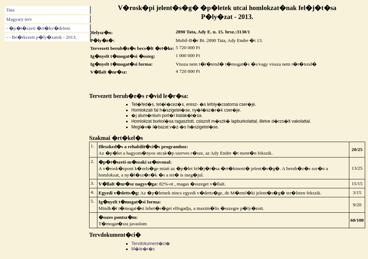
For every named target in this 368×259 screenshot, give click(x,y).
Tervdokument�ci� (150, 243)
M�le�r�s (143, 248)
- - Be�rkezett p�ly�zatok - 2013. (41, 37)
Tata (10, 10)
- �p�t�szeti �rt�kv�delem (38, 28)
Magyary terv (19, 19)
